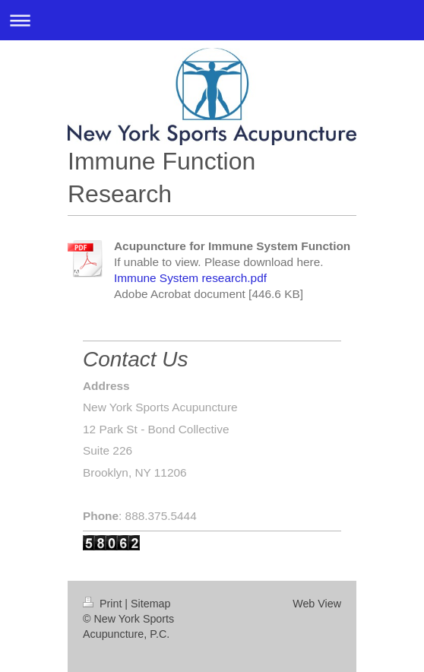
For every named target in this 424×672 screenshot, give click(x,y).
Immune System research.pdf (190, 277)
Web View (317, 604)
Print (104, 604)
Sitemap (150, 604)
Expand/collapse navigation (212, 20)
